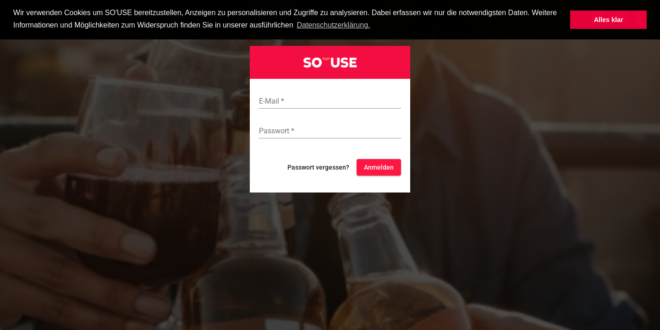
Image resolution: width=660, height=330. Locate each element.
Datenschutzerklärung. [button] (333, 25)
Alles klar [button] (608, 19)
